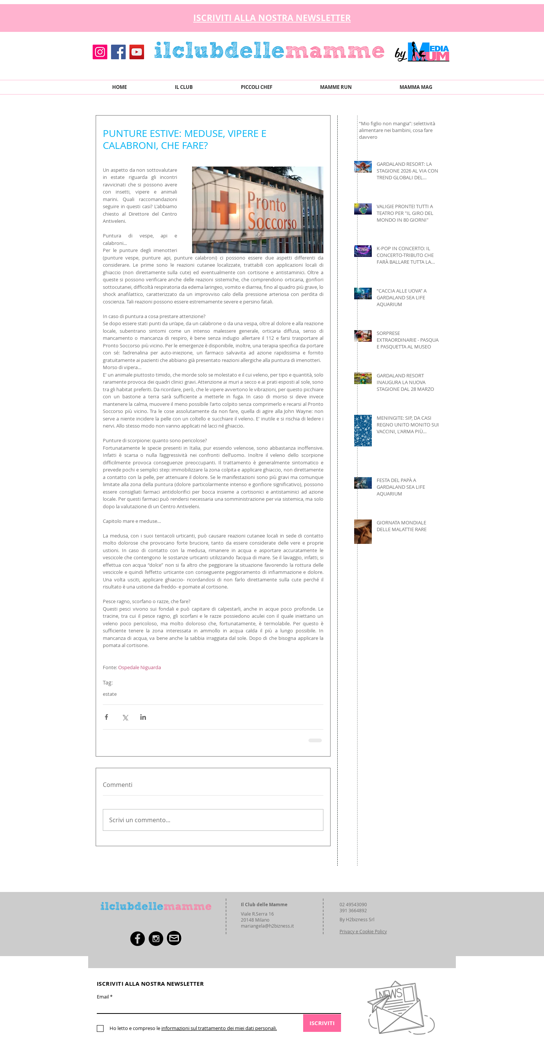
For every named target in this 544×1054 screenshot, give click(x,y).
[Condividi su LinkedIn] (143, 717)
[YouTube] (136, 52)
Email (103, 996)
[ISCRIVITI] (322, 1023)
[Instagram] (100, 52)
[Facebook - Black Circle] (137, 938)
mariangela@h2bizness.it (267, 926)
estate (110, 694)
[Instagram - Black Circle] (156, 938)
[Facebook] (118, 52)
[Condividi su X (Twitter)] (124, 717)
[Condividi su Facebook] (106, 717)
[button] (444, 16)
